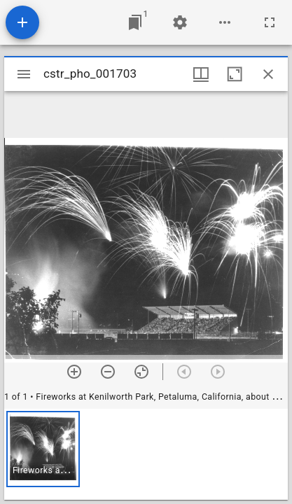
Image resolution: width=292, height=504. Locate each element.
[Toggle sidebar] (24, 74)
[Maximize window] (234, 74)
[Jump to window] (135, 22)
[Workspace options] (225, 22)
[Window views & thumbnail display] (201, 74)
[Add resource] (22, 22)
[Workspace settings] (180, 22)
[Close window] (268, 74)
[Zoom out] (108, 371)
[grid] (146, 454)
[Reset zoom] (141, 371)
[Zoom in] (74, 371)
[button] (43, 449)
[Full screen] (269, 22)
